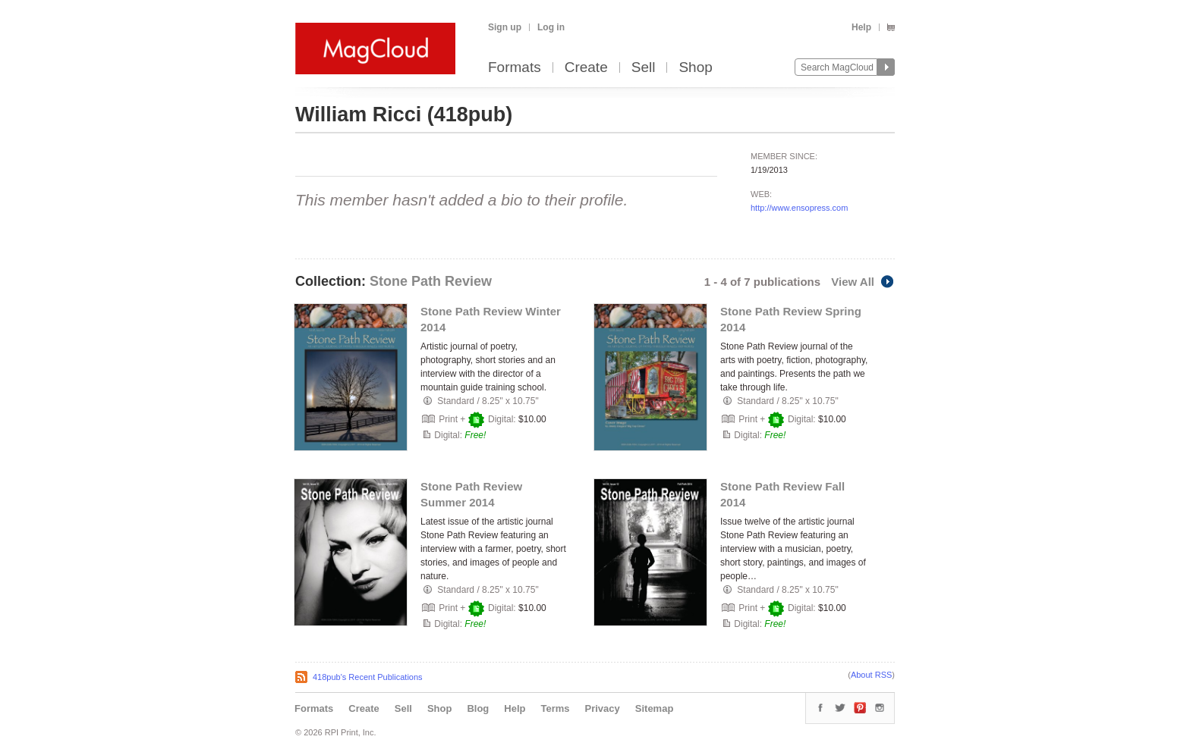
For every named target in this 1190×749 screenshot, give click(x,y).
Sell (643, 68)
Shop (695, 68)
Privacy (602, 708)
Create (586, 68)
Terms (554, 708)
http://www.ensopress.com (799, 207)
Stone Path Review (431, 281)
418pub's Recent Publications (368, 677)
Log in (551, 27)
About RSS (871, 674)
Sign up (504, 27)
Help (861, 27)
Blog (478, 708)
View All (863, 281)
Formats (514, 68)
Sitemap (654, 708)
